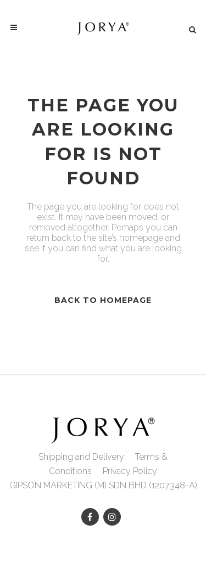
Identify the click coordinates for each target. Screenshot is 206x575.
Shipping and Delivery (81, 457)
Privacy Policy (130, 471)
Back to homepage (103, 300)
